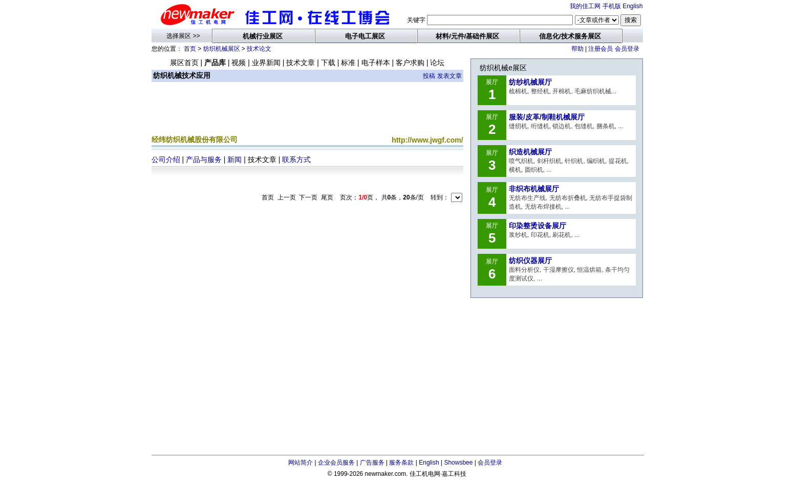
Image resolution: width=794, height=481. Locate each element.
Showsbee (458, 462)
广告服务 (372, 462)
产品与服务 (204, 159)
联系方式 (296, 159)
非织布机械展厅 (534, 189)
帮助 (577, 48)
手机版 (612, 6)
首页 (190, 48)
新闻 (234, 159)
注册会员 (600, 48)
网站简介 (300, 462)
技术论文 (259, 48)
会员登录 (627, 48)
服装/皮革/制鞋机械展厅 (547, 117)
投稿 (429, 75)
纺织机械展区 (221, 48)
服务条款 (401, 462)
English (632, 6)
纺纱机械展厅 (530, 82)
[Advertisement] (307, 110)
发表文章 (449, 75)
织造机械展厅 (530, 152)
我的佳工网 (585, 6)
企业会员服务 (336, 462)
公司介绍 (166, 159)
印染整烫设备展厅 (537, 226)
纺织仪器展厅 (530, 260)
